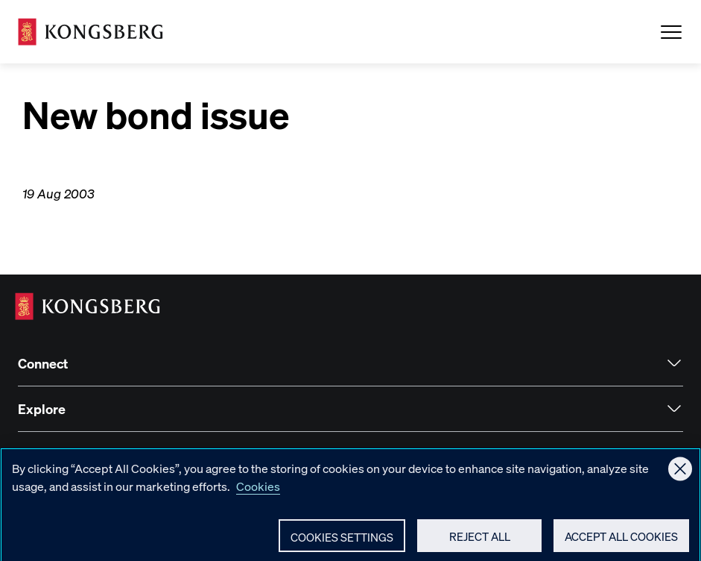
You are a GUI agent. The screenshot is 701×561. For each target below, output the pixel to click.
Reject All (479, 542)
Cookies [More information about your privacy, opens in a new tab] (258, 492)
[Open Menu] (671, 32)
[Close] (680, 474)
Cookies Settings (342, 543)
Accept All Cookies (621, 542)
